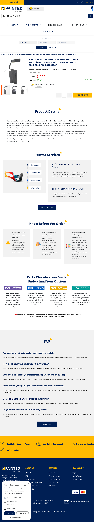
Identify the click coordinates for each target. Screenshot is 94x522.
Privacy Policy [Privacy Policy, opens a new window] (18, 493)
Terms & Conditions (31, 486)
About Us (28, 473)
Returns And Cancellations (34, 483)
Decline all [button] (22, 513)
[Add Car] (35, 9)
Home (3, 54)
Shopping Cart (77, 479)
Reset (51, 47)
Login (74, 473)
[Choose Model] (66, 42)
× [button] (28, 483)
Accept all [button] (9, 513)
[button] (5, 71)
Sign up (88, 2)
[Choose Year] (27, 42)
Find (41, 47)
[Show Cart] (90, 9)
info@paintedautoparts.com (79, 502)
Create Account (77, 476)
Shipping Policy (30, 479)
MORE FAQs (47, 424)
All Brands (52, 486)
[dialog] (16, 500)
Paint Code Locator (55, 479)
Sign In (77, 2)
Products (52, 473)
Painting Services (47, 208)
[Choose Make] (47, 42)
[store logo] (11, 9)
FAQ (26, 476)
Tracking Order (54, 483)
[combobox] (47, 16)
